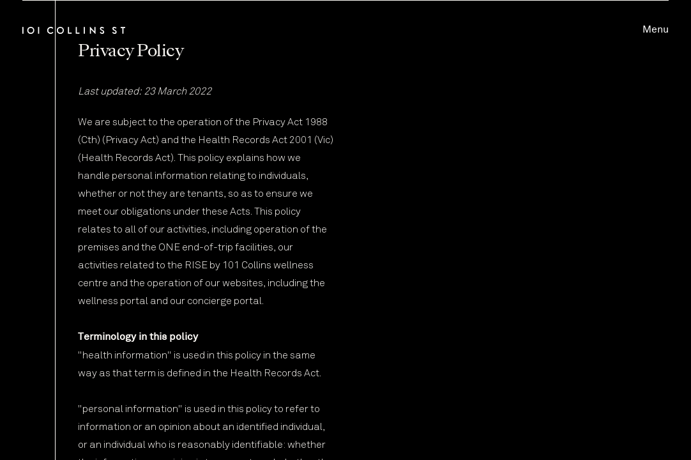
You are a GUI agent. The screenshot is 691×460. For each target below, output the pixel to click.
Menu (655, 29)
